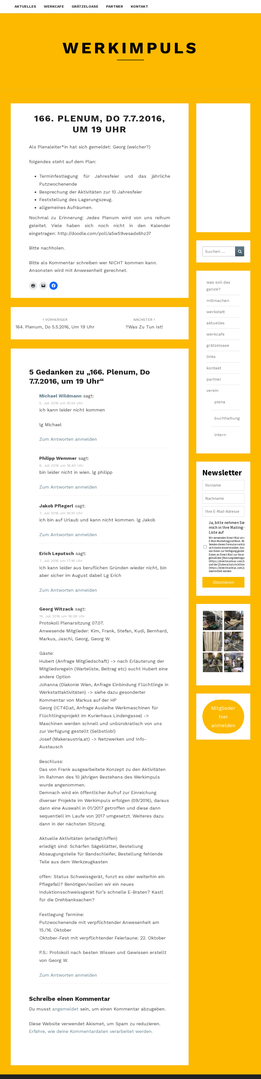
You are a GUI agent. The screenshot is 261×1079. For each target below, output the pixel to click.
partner (114, 6)
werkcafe (54, 6)
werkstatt (215, 311)
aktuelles (25, 6)
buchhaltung (227, 418)
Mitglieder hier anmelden (223, 716)
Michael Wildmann (60, 395)
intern (220, 434)
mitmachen (217, 300)
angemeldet (65, 1009)
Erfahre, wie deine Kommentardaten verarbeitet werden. (91, 1031)
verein (212, 390)
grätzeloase (85, 6)
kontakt (139, 6)
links (211, 356)
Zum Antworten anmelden (68, 439)
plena (219, 401)
